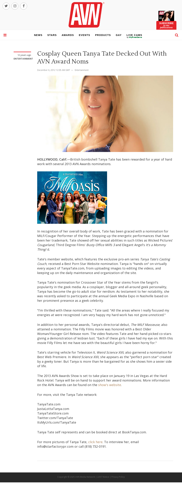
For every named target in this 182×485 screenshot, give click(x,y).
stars (52, 35)
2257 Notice (103, 476)
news (38, 35)
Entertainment (23, 58)
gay (119, 35)
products (103, 35)
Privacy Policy (118, 476)
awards (68, 35)
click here (95, 442)
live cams (134, 37)
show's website (109, 385)
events (84, 35)
